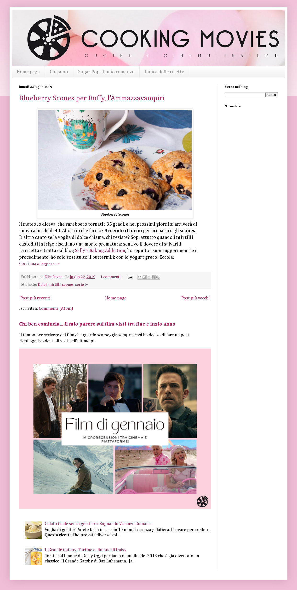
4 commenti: (111, 277)
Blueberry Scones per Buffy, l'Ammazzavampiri (91, 98)
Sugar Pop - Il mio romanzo (106, 71)
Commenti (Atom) (56, 308)
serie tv (81, 285)
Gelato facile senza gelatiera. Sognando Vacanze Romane (98, 524)
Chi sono (59, 71)
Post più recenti (35, 298)
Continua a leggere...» (39, 264)
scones (68, 285)
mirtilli (54, 285)
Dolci (42, 285)
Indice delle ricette (164, 71)
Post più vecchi (195, 298)
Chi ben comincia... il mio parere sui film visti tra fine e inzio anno (97, 324)
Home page (28, 71)
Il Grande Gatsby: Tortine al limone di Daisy (85, 550)
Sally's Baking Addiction (100, 250)
